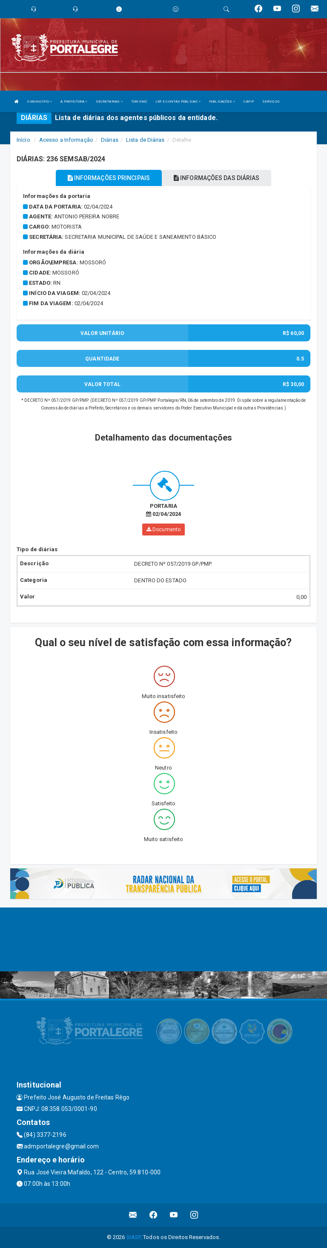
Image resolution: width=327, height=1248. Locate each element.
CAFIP (249, 101)
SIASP (133, 1237)
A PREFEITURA (73, 101)
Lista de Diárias (145, 140)
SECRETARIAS (109, 101)
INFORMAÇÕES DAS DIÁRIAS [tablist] (217, 178)
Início (23, 140)
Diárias (109, 140)
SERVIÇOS (271, 101)
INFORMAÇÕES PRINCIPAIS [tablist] (109, 178)
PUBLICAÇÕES (222, 101)
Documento (163, 529)
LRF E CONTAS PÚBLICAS (178, 101)
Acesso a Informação (66, 140)
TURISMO (139, 101)
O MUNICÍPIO (39, 101)
